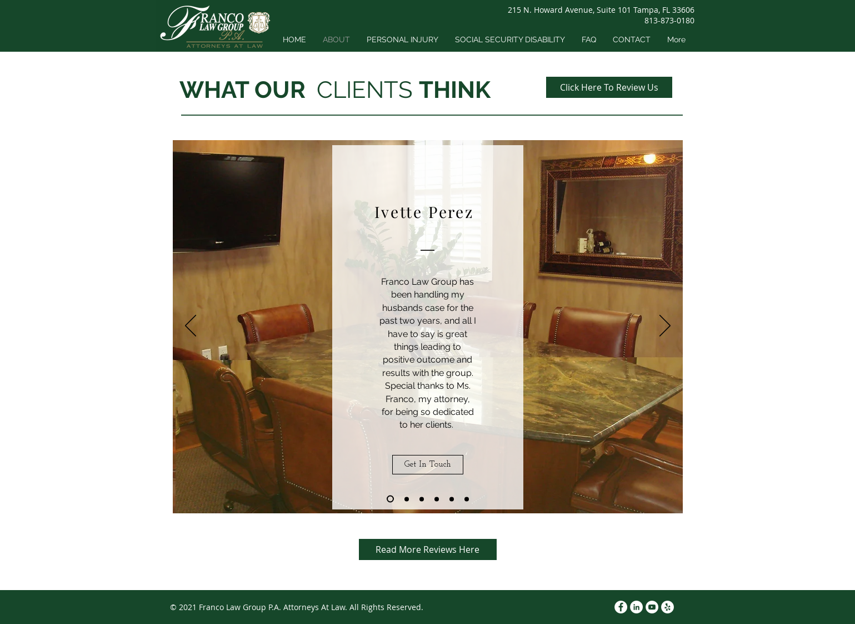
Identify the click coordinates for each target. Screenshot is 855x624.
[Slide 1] (390, 499)
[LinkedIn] (636, 607)
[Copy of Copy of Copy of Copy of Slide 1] (451, 499)
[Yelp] (667, 607)
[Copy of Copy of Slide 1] (421, 499)
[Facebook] (620, 607)
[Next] (665, 326)
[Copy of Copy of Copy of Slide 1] (436, 499)
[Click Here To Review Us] (609, 87)
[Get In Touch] (427, 464)
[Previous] (190, 326)
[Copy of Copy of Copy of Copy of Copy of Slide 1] (466, 499)
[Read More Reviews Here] (427, 549)
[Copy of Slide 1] (406, 499)
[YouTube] (652, 607)
